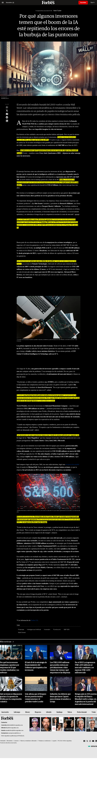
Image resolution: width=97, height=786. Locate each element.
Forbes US (34, 620)
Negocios (38, 712)
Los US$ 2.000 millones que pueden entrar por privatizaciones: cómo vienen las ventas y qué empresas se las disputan (60, 668)
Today (94, 712)
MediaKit (2, 740)
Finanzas (21, 629)
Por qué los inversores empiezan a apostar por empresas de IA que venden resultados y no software (9, 668)
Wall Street (22, 632)
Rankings (59, 712)
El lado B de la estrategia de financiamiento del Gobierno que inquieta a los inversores (36, 666)
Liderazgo (17, 712)
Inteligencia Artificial (34, 629)
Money (27, 712)
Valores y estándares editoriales (28, 740)
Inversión (47, 629)
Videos (69, 712)
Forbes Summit (82, 712)
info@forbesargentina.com (12, 727)
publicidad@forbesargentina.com (14, 725)
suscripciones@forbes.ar (14, 733)
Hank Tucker (57, 10)
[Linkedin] (96, 741)
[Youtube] (93, 741)
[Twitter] (87, 741)
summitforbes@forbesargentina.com (14, 730)
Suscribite (83, 2)
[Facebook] (84, 741)
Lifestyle (48, 712)
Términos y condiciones (44, 740)
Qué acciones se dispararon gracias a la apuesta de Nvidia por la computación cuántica (11, 698)
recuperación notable (72, 464)
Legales (54, 740)
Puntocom (57, 629)
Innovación (5, 712)
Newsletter (9, 740)
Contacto (16, 740)
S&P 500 (66, 629)
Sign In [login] (93, 2)
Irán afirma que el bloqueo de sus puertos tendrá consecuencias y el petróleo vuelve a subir (35, 698)
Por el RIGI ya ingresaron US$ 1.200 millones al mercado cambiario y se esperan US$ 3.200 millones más (85, 668)
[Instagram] (90, 741)
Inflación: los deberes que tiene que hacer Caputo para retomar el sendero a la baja (60, 698)
